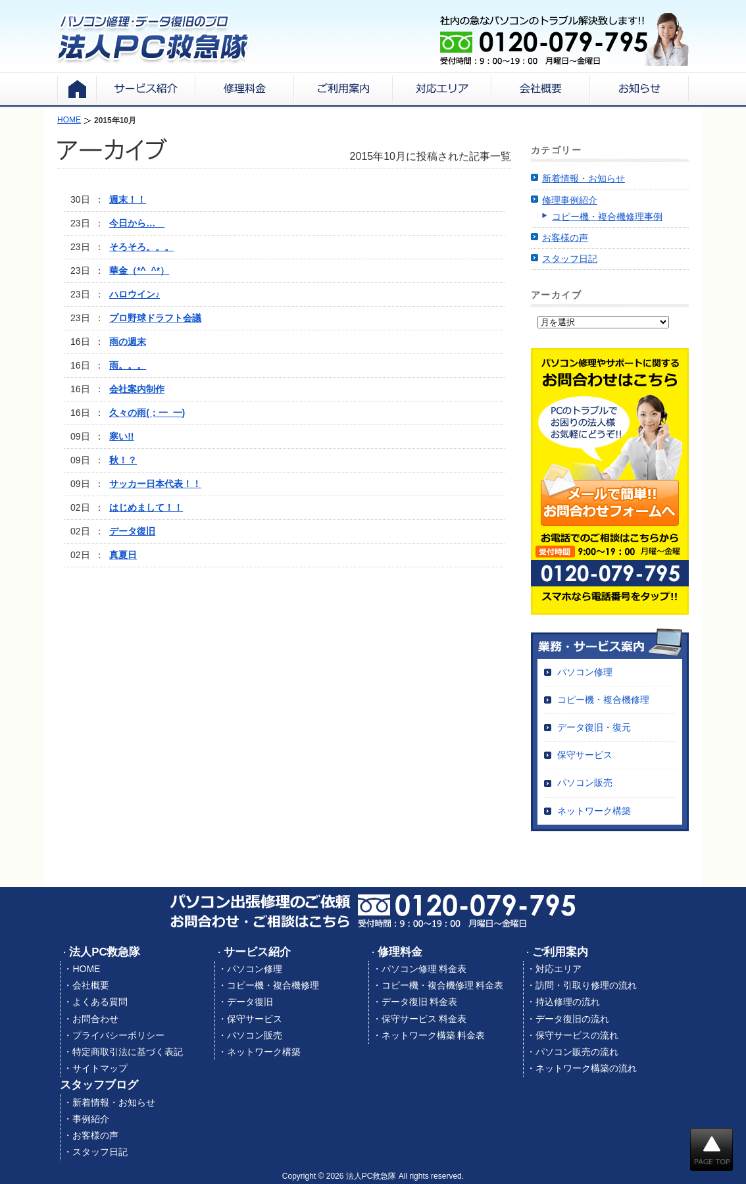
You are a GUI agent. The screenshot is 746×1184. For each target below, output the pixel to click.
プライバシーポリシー (118, 1035)
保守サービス (584, 755)
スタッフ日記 (569, 258)
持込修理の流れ (567, 1001)
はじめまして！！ (146, 507)
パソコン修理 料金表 (424, 969)
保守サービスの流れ (576, 1035)
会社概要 (90, 985)
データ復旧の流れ (572, 1019)
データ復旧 (132, 531)
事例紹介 (90, 1119)
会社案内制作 (136, 389)
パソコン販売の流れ (576, 1051)
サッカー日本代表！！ (155, 483)
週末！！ (127, 199)
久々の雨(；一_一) (147, 412)
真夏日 (123, 555)
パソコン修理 (584, 672)
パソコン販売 (584, 782)
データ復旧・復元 (594, 727)
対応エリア (558, 969)
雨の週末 (127, 341)
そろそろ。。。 (141, 247)
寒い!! (121, 436)
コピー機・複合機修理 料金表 (443, 985)
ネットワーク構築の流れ (586, 1068)
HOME (86, 969)
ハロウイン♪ (134, 294)
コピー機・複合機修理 (603, 699)
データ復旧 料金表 (420, 1001)
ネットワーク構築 (594, 811)
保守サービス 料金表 (424, 1019)
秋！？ (123, 460)
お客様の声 (565, 237)
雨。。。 (127, 365)
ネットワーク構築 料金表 (433, 1035)
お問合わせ (95, 1019)
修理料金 (400, 952)
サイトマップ (100, 1068)
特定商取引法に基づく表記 (127, 1051)
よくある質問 (100, 1001)
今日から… (136, 223)
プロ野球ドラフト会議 (155, 318)
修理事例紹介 (569, 200)
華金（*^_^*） (139, 270)
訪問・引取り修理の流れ (586, 985)
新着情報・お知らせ (583, 178)
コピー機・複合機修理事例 (607, 216)
